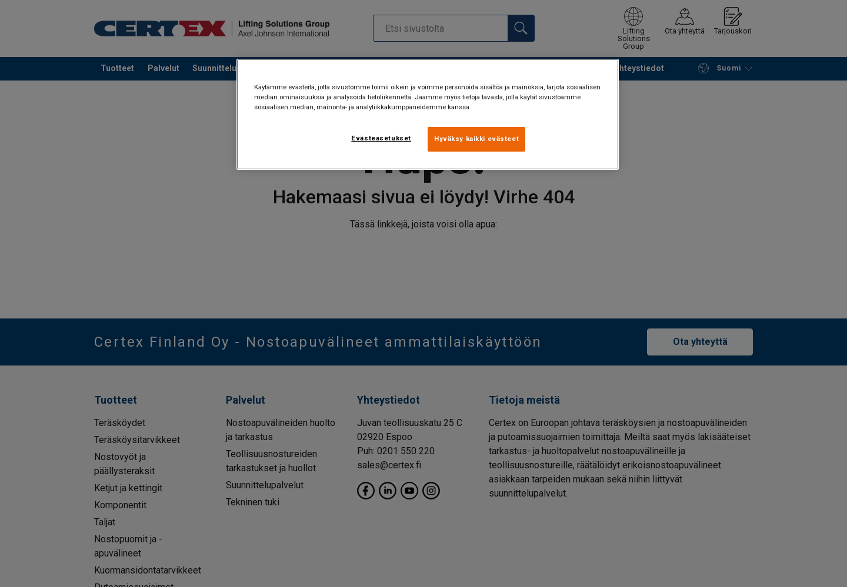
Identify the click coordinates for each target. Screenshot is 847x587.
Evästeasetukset (381, 138)
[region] (427, 114)
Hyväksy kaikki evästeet (476, 139)
